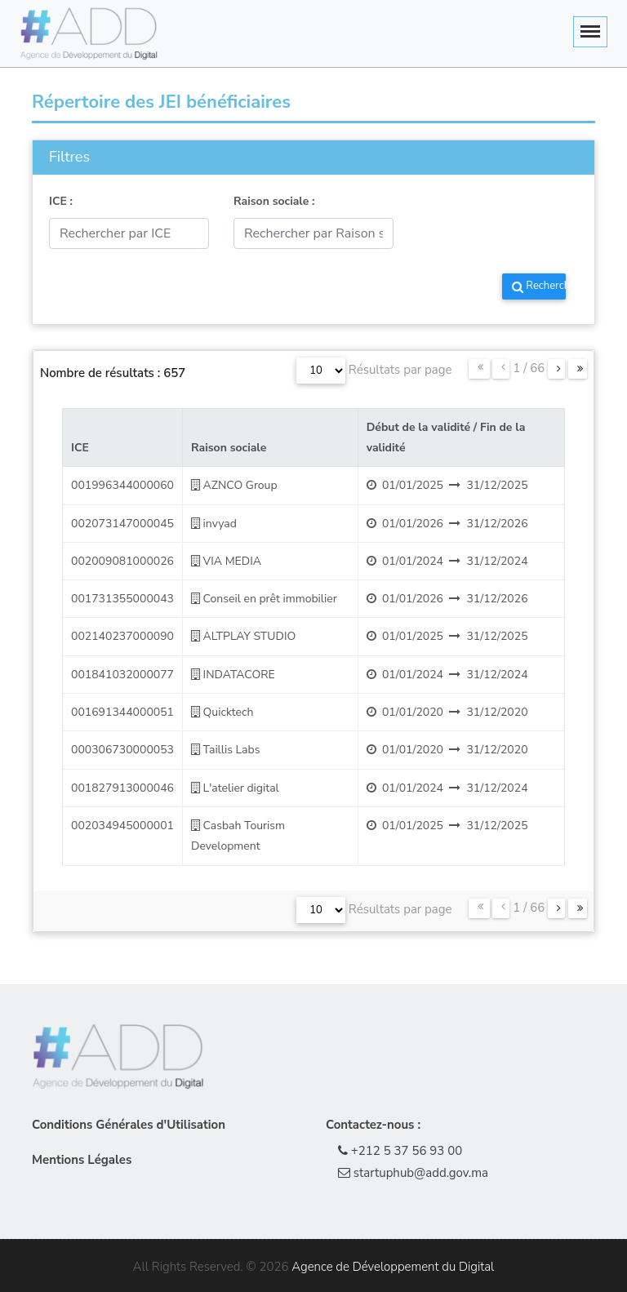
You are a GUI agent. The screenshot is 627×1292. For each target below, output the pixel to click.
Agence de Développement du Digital (392, 1267)
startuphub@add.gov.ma (413, 1173)
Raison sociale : (274, 201)
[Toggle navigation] (590, 31)
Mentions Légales (81, 1160)
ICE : (61, 201)
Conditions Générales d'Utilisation (128, 1125)
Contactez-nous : (373, 1125)
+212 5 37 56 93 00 (400, 1151)
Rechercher (539, 285)
